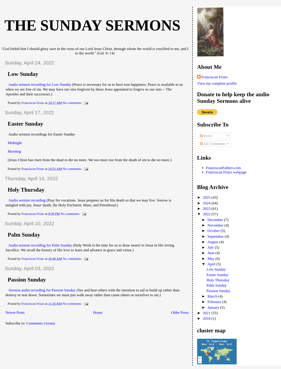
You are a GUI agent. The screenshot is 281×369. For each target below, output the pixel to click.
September (216, 236)
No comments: (73, 103)
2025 (207, 197)
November (215, 225)
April (211, 264)
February (214, 302)
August (213, 242)
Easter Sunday (25, 124)
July (211, 247)
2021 (207, 313)
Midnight (15, 143)
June (211, 253)
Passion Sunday (27, 279)
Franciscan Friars (215, 77)
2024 (207, 203)
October (214, 231)
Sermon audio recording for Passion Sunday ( (43, 290)
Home (97, 312)
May (211, 259)
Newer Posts (15, 312)
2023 (207, 209)
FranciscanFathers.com (223, 168)
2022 (207, 214)
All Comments (213, 144)
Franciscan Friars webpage (226, 172)
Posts (206, 136)
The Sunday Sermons (92, 25)
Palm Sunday (24, 235)
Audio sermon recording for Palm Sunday (40, 245)
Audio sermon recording (26, 200)
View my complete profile (217, 83)
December (215, 220)
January (213, 307)
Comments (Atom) (40, 323)
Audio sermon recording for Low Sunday (39, 84)
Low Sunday (23, 74)
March (212, 296)
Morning (14, 151)
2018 (207, 318)
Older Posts (180, 312)
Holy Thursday (26, 190)
